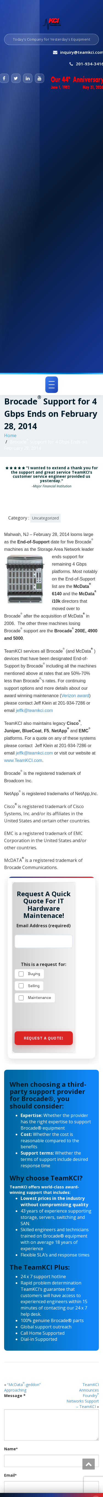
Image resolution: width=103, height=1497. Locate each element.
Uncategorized (45, 518)
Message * (15, 1395)
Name (11, 1448)
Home (10, 435)
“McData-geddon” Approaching (22, 1387)
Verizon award (75, 695)
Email (10, 1475)
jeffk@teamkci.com (34, 710)
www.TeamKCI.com (23, 760)
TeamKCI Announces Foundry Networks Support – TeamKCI (82, 1395)
